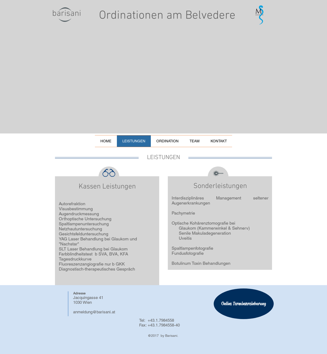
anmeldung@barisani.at (94, 312)
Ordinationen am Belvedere (167, 16)
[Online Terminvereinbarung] (244, 303)
